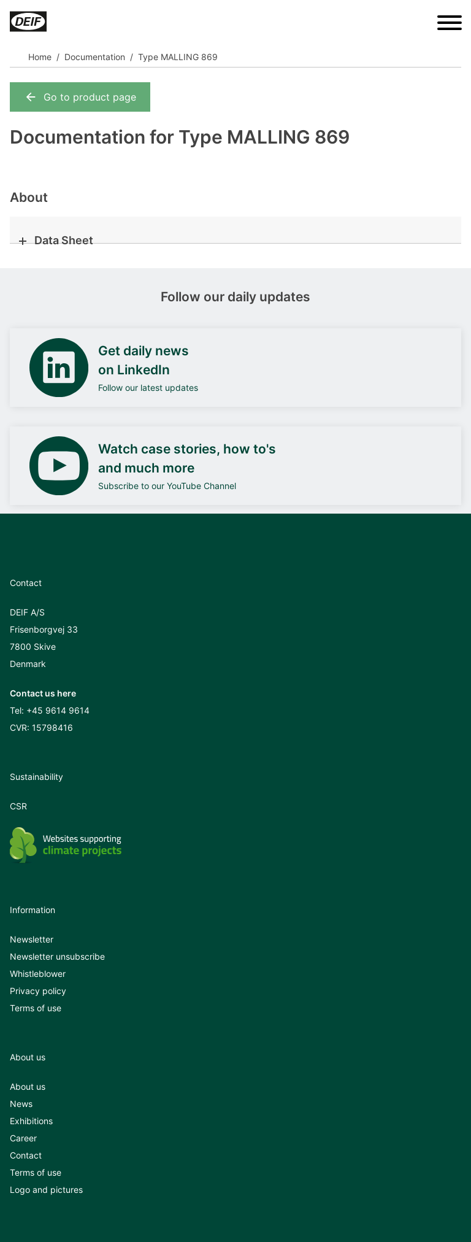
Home (40, 57)
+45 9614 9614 (58, 710)
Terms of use (35, 1008)
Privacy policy (38, 991)
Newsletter (31, 939)
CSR (18, 806)
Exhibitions (31, 1121)
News (21, 1103)
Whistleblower (38, 973)
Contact (26, 1155)
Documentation (94, 57)
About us (27, 1086)
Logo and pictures (46, 1189)
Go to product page (80, 97)
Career (23, 1138)
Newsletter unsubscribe (57, 956)
